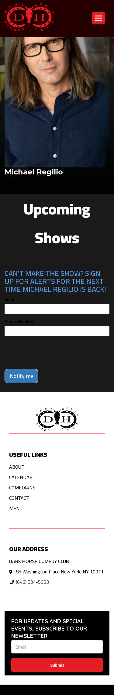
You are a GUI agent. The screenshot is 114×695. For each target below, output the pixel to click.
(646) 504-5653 (32, 582)
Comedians (22, 487)
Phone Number (19, 321)
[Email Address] (57, 646)
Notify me (21, 376)
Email (10, 299)
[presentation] (51, 352)
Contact (19, 498)
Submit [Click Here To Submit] (57, 665)
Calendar (21, 477)
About (16, 466)
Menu (15, 508)
